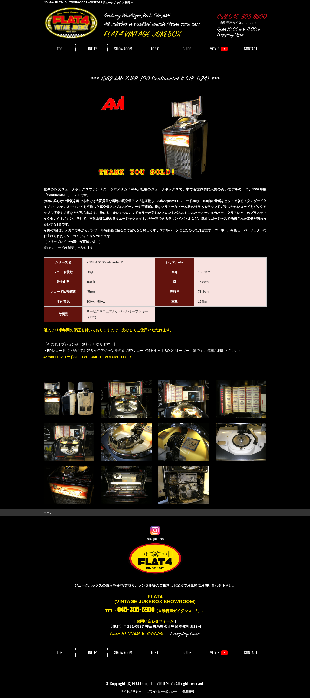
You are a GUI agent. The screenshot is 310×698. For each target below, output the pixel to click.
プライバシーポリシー (162, 691)
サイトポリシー (130, 691)
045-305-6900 (135, 609)
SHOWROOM (123, 49)
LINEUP (91, 49)
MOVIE (214, 49)
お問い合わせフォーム (155, 621)
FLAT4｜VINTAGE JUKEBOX (71, 23)
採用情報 (188, 691)
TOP (59, 49)
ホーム (48, 512)
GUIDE (187, 49)
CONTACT (250, 49)
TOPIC (155, 49)
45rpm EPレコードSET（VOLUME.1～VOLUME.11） (86, 357)
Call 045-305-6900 (242, 17)
